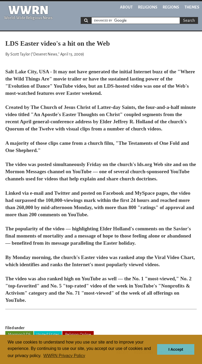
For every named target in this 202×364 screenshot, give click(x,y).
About (126, 7)
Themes (191, 7)
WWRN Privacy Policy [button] (64, 355)
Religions (147, 7)
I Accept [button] (175, 349)
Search (189, 20)
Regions (171, 7)
